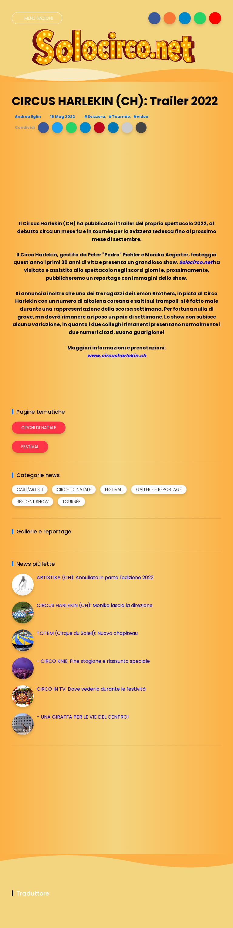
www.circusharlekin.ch (116, 355)
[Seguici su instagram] (170, 18)
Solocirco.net (195, 262)
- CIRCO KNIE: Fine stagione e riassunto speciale (93, 661)
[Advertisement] (57, 793)
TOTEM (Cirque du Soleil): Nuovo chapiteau (87, 633)
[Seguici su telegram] (185, 18)
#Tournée (119, 116)
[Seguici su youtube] (215, 18)
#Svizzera (94, 116)
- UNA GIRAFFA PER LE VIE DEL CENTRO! (83, 716)
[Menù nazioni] (37, 18)
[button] (43, 127)
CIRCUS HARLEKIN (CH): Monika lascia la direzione (95, 605)
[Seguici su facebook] (154, 18)
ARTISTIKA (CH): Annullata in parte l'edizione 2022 (95, 577)
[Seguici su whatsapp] (200, 18)
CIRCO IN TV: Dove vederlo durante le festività (91, 689)
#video (140, 116)
